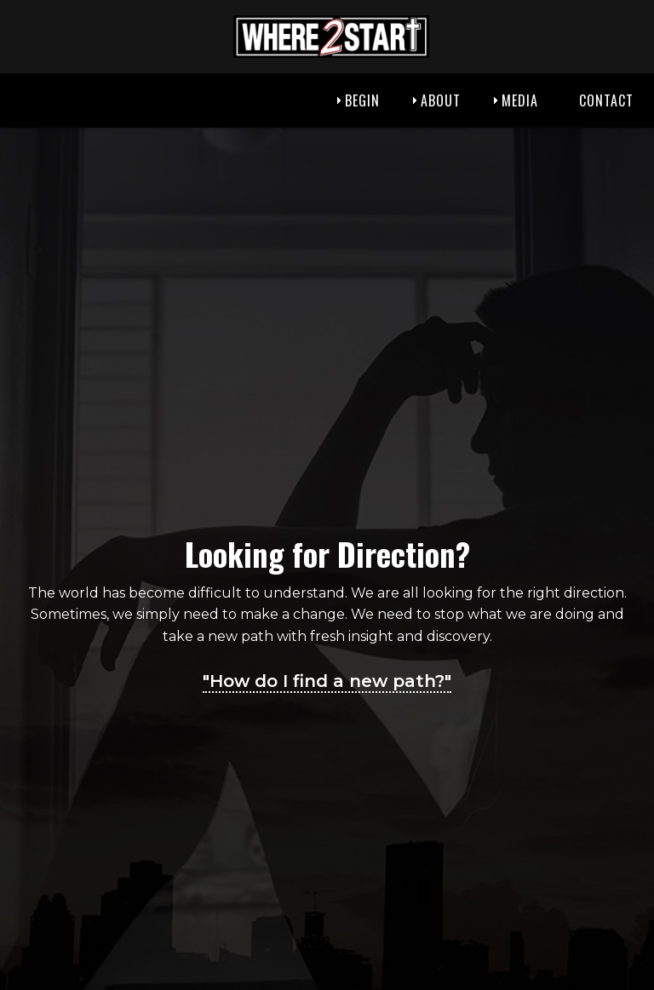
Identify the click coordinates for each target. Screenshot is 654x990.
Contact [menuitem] (606, 100)
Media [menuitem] (520, 100)
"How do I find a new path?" (327, 681)
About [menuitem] (441, 100)
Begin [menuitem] (362, 100)
